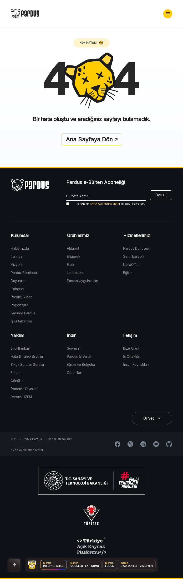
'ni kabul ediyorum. (105, 204)
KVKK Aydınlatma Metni (105, 203)
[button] (167, 13)
